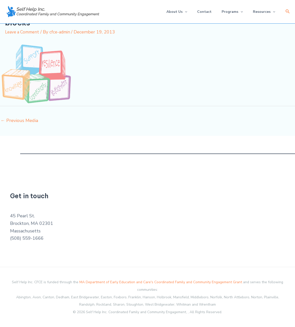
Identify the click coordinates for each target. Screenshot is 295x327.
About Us (169, 11)
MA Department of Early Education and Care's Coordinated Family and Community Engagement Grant (160, 282)
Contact (199, 11)
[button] (287, 11)
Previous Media (19, 120)
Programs (229, 11)
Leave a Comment (23, 32)
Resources (263, 11)
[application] (177, 11)
